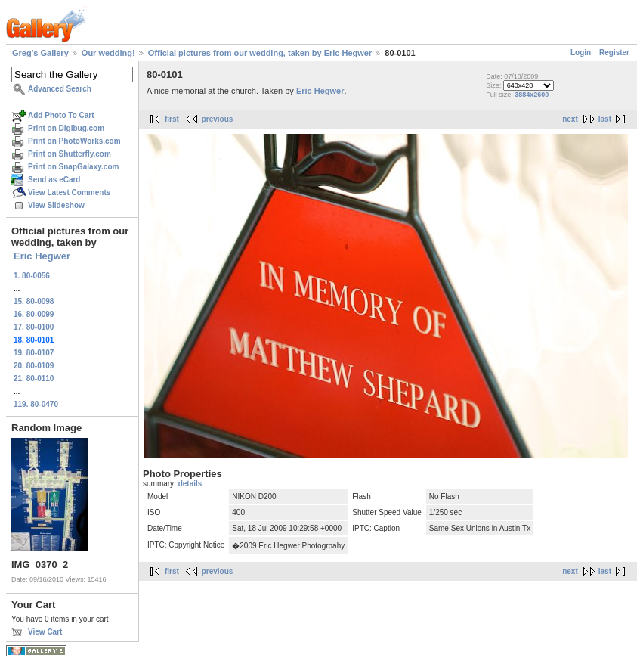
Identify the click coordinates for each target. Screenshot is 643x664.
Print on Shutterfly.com (69, 154)
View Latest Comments (69, 192)
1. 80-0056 (32, 275)
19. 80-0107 (34, 353)
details (190, 483)
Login (580, 52)
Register (614, 52)
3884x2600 (532, 94)
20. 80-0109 (34, 365)
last (604, 119)
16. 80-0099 (34, 314)
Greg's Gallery (40, 52)
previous (217, 119)
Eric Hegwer (42, 256)
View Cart (45, 632)
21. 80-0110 (34, 378)
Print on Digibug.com (66, 128)
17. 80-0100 (34, 327)
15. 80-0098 (34, 301)
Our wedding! (108, 52)
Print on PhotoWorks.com (74, 141)
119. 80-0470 (36, 404)
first (172, 119)
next (570, 119)
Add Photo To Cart (61, 115)
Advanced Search (59, 89)
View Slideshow (56, 205)
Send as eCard (54, 179)
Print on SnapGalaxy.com (73, 167)
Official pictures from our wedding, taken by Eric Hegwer (260, 52)
